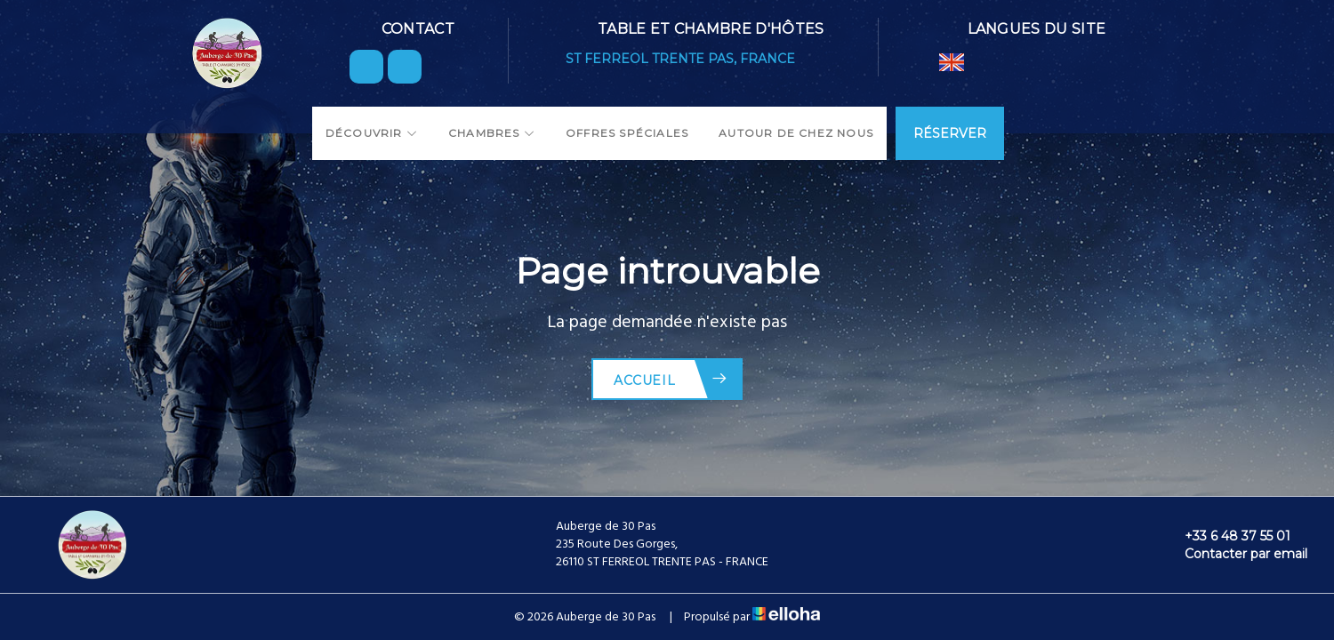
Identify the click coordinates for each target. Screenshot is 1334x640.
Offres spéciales (627, 133)
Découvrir (371, 133)
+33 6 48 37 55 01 (1227, 536)
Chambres (491, 133)
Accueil (671, 379)
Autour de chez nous (796, 133)
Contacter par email (1235, 554)
